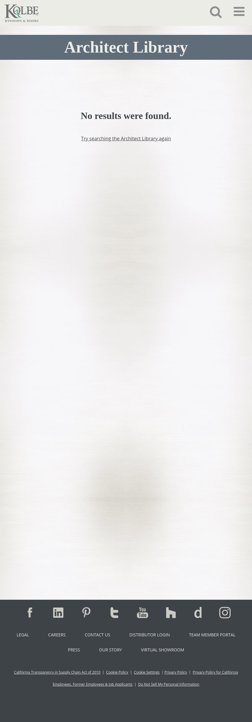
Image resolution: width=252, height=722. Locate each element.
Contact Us (97, 635)
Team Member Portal (212, 635)
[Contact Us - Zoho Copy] (126, 343)
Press (74, 650)
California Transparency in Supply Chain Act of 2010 (57, 672)
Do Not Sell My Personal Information (168, 684)
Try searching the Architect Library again (126, 138)
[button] (211, 11)
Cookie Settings (147, 672)
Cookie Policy (117, 672)
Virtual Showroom (162, 650)
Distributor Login (149, 635)
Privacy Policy (176, 672)
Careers (56, 635)
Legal (23, 635)
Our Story (110, 650)
